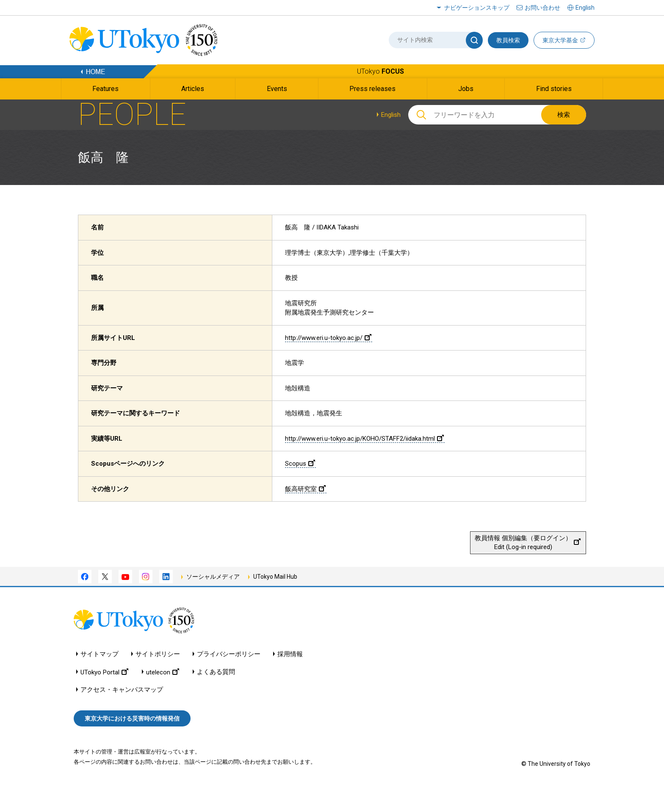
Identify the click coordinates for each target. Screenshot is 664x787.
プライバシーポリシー (228, 654)
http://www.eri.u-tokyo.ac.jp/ (328, 338)
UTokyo (380, 71)
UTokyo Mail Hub (275, 576)
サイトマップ (99, 654)
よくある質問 (216, 672)
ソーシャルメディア (213, 576)
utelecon (162, 672)
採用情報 (290, 654)
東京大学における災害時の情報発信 (132, 718)
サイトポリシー (158, 654)
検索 (563, 115)
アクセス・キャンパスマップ (121, 690)
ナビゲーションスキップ (476, 8)
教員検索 (508, 40)
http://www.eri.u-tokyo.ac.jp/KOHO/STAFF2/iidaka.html (364, 438)
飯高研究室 (305, 489)
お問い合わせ (542, 8)
